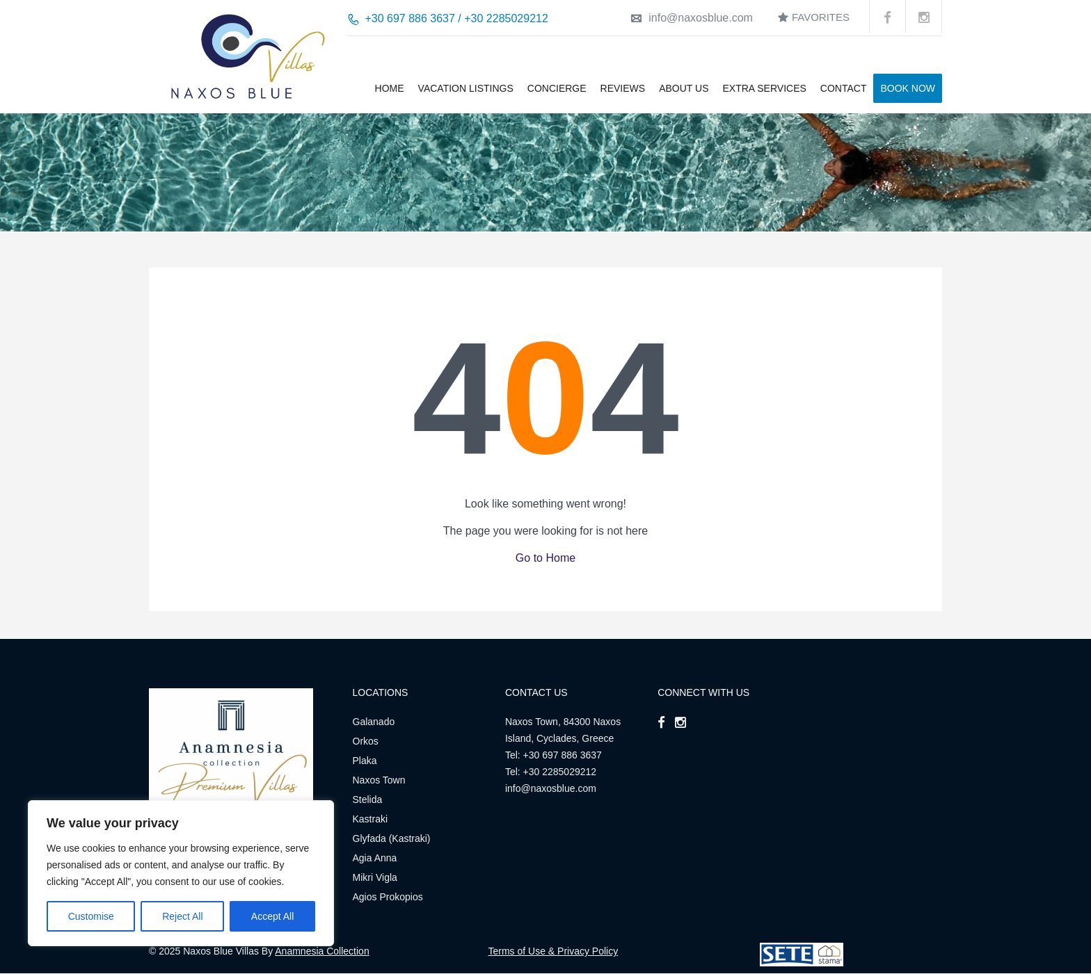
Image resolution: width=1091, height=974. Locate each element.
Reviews (623, 88)
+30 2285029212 (560, 771)
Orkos (366, 741)
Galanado (374, 721)
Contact (843, 88)
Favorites (814, 17)
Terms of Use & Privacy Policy (553, 951)
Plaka (365, 760)
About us (683, 88)
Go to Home (545, 558)
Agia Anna (375, 857)
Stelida (368, 799)
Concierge (557, 88)
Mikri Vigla (375, 877)
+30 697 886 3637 (562, 755)
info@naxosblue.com (692, 18)
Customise (91, 916)
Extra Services (764, 88)
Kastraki (370, 819)
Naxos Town (379, 780)
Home (389, 88)
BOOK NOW (907, 88)
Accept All (272, 916)
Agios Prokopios (388, 896)
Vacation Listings (465, 88)
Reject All (182, 916)
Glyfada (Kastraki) (392, 838)
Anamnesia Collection (322, 951)
